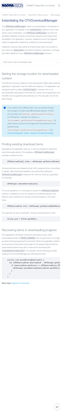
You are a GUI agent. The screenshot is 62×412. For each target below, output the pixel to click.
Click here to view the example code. (31, 62)
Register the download (20, 283)
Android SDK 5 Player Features (38, 15)
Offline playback (56, 15)
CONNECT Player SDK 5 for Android (40, 6)
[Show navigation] (57, 407)
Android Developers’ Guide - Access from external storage (30, 133)
